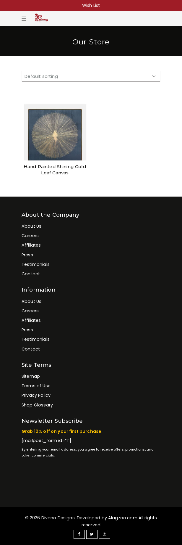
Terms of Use (36, 386)
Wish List (91, 5)
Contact (31, 274)
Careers (30, 236)
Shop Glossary (37, 405)
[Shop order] (91, 76)
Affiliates (31, 245)
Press (27, 255)
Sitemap (31, 376)
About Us (31, 226)
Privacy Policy (36, 395)
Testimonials (36, 264)
